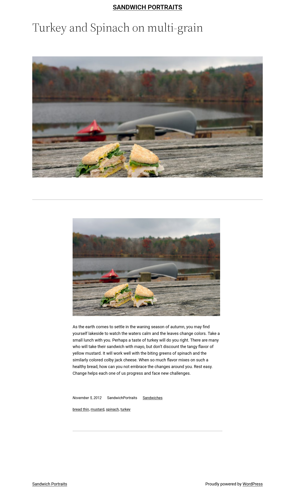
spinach (112, 409)
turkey (125, 409)
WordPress (253, 484)
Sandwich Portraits (147, 7)
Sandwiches (152, 398)
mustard (97, 409)
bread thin (81, 409)
